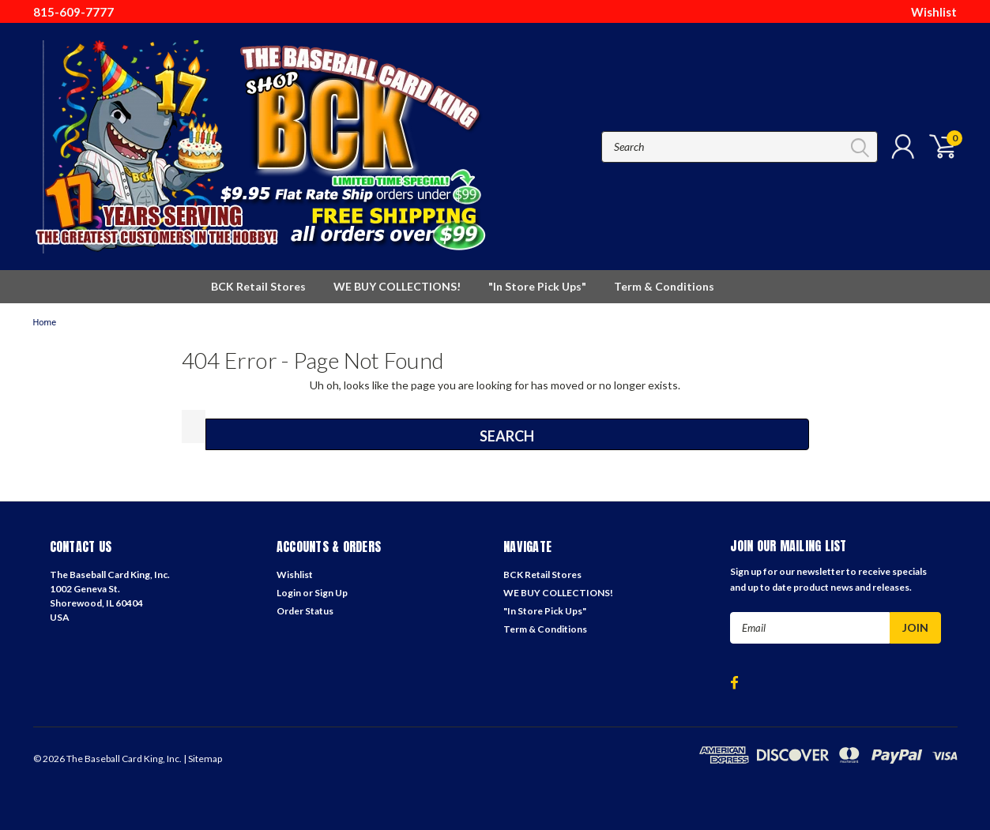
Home (45, 322)
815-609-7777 (73, 12)
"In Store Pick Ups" (537, 286)
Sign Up (331, 593)
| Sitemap (202, 758)
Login (289, 593)
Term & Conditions (664, 286)
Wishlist (934, 12)
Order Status (305, 611)
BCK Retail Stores (258, 286)
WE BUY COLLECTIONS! (397, 286)
